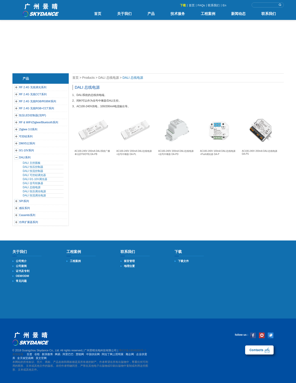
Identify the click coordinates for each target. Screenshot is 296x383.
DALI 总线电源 (31, 187)
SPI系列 (24, 201)
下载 (183, 5)
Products (88, 77)
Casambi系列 (27, 215)
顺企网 (130, 354)
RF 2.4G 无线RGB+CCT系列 (36, 108)
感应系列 (24, 208)
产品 (151, 14)
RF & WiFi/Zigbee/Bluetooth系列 (38, 122)
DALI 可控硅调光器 (34, 175)
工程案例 (208, 14)
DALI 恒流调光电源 (34, 195)
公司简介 (21, 261)
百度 (29, 354)
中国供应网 (93, 354)
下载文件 (183, 261)
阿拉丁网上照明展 (112, 354)
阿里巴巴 (68, 354)
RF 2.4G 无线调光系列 (32, 87)
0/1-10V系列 (26, 150)
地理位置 (129, 266)
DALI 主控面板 (31, 162)
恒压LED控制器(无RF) (32, 115)
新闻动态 (238, 14)
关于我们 (124, 14)
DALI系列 (25, 157)
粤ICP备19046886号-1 (132, 350)
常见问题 (21, 281)
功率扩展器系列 (28, 222)
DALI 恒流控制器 (33, 171)
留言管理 (129, 261)
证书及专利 (22, 271)
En (224, 5)
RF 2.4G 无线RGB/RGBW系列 (37, 101)
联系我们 (214, 5)
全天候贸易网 (25, 358)
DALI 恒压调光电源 (34, 191)
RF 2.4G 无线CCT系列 (32, 94)
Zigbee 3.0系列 (28, 129)
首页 (192, 5)
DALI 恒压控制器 (33, 167)
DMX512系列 (27, 143)
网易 (57, 354)
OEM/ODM (22, 276)
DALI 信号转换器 (33, 183)
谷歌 (37, 354)
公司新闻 (21, 266)
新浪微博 (47, 354)
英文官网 (41, 358)
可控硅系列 (26, 136)
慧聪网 (80, 354)
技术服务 (177, 14)
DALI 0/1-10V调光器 (35, 179)
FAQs (201, 5)
